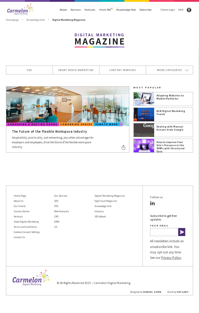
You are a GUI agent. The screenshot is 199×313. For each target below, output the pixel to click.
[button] (123, 147)
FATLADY (183, 292)
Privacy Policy (171, 257)
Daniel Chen (152, 292)
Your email (159, 225)
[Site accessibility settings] (189, 10)
